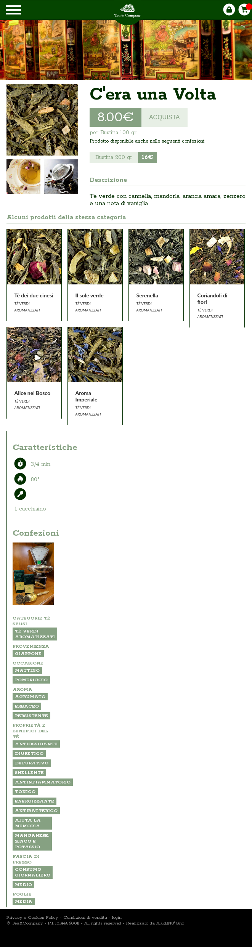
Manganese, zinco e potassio (32, 841)
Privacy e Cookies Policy (32, 917)
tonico (25, 792)
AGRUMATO (30, 697)
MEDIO (23, 885)
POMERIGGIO (31, 680)
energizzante (34, 801)
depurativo (31, 763)
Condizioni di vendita (85, 917)
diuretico (29, 753)
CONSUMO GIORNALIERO (32, 872)
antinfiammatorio (43, 782)
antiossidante (36, 744)
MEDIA (23, 901)
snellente (29, 772)
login (117, 917)
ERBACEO (27, 706)
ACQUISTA (164, 117)
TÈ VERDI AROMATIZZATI (35, 634)
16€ (147, 157)
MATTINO (27, 670)
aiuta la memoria (28, 823)
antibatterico (36, 811)
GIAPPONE (28, 653)
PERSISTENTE (31, 716)
